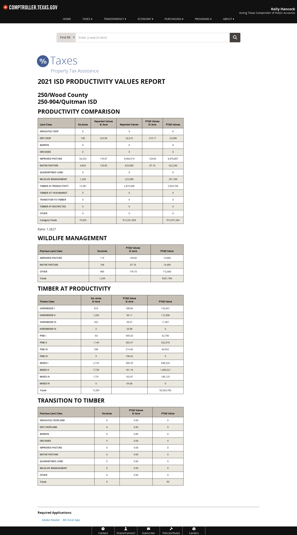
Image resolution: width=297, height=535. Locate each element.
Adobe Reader (51, 520)
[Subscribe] (148, 530)
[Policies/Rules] (171, 530)
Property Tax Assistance (75, 71)
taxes (57, 60)
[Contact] (103, 530)
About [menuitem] (227, 19)
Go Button (235, 37)
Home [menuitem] (67, 19)
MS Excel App (71, 520)
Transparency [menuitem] (114, 19)
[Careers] (194, 530)
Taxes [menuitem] (86, 19)
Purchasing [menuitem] (173, 19)
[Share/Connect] (126, 530)
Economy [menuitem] (144, 19)
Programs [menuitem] (202, 19)
